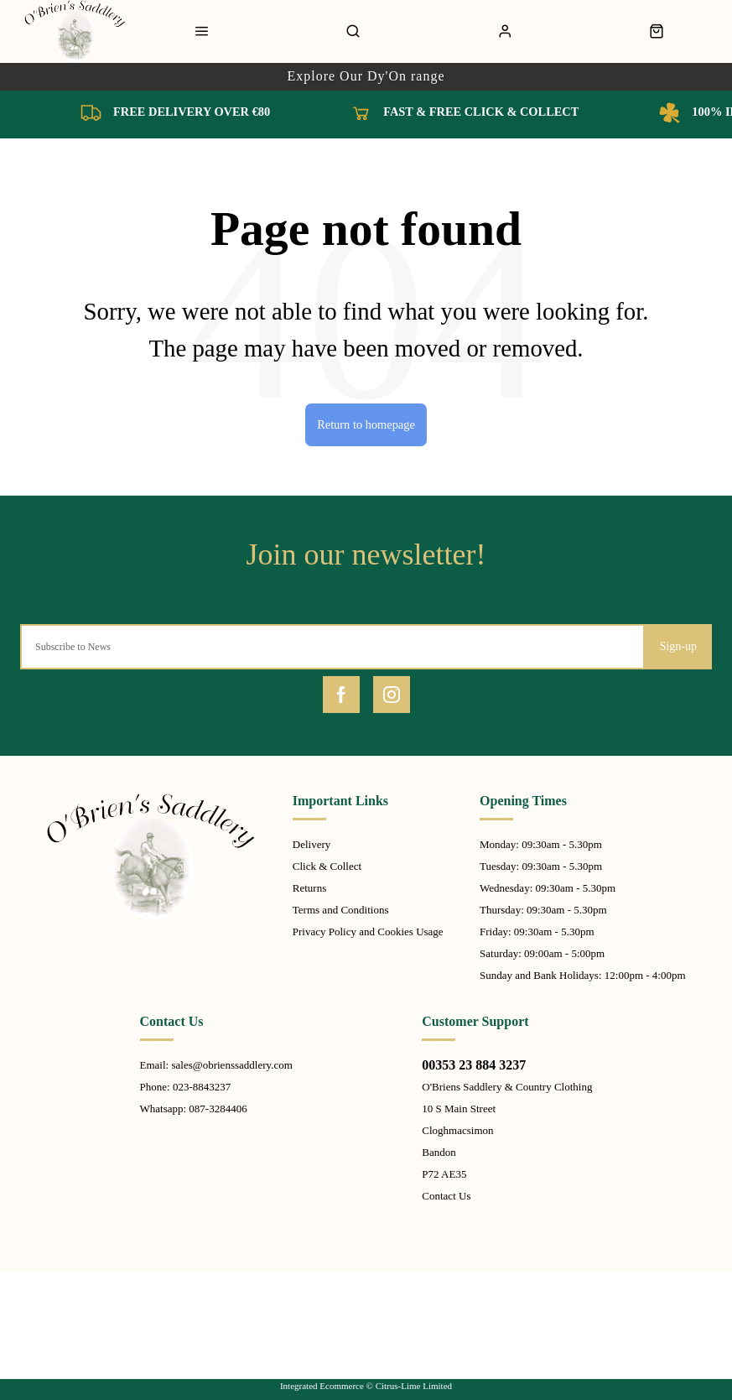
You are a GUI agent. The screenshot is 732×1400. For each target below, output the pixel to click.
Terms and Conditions (341, 909)
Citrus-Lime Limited (414, 1386)
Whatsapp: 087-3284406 (193, 1108)
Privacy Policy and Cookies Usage (368, 931)
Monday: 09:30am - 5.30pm (541, 844)
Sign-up (678, 646)
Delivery (311, 844)
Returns (309, 888)
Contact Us (446, 1195)
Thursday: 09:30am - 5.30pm (543, 909)
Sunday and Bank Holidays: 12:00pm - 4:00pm (583, 975)
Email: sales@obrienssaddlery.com (216, 1065)
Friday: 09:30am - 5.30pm (537, 931)
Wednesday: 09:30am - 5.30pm (547, 888)
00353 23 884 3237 (474, 1065)
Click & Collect (327, 866)
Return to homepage (366, 424)
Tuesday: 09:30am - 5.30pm (541, 866)
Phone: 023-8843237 (185, 1086)
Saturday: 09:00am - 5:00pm (542, 953)
